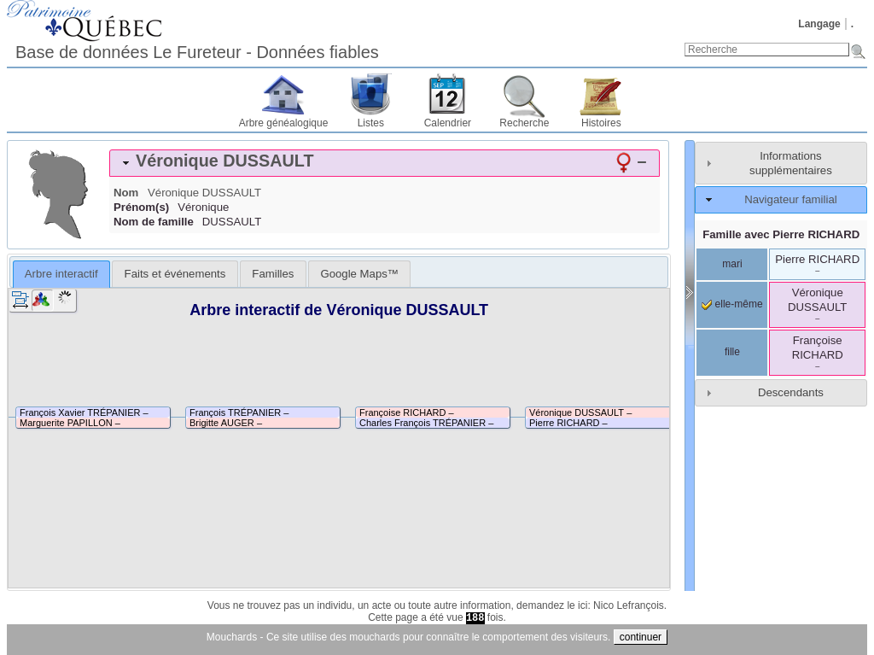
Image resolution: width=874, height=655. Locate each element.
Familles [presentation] (273, 273)
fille (732, 352)
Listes (371, 123)
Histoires (601, 123)
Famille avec (780, 234)
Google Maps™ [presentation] (359, 273)
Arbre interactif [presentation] (61, 273)
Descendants (791, 392)
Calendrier (447, 123)
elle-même (732, 304)
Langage (819, 24)
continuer (640, 637)
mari (732, 264)
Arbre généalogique (284, 123)
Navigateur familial (790, 199)
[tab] (384, 163)
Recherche (524, 123)
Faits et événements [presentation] (175, 273)
